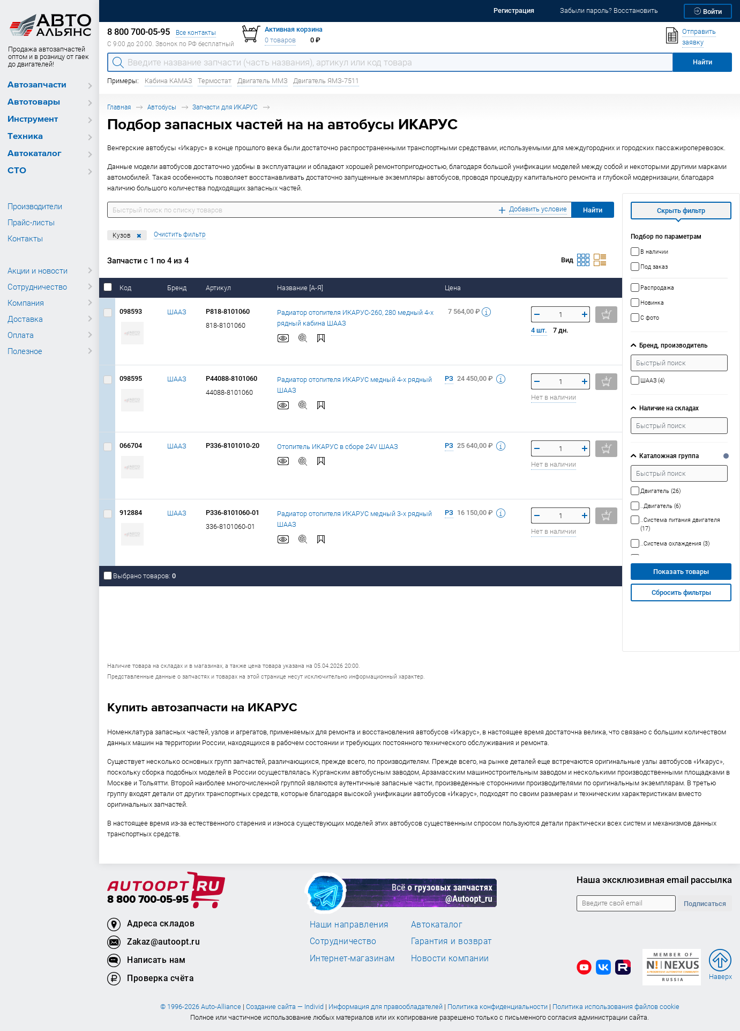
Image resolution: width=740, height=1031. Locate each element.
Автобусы (161, 107)
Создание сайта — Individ (285, 1006)
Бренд (177, 287)
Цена (453, 287)
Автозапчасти (37, 85)
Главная (119, 107)
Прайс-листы (31, 222)
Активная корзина (294, 29)
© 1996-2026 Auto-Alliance (200, 1006)
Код (126, 287)
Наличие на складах (669, 408)
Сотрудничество (37, 286)
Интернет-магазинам (352, 958)
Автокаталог (35, 153)
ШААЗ (176, 311)
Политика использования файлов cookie (615, 1006)
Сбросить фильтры (681, 592)
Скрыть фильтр (681, 210)
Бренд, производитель (673, 345)
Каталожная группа (669, 456)
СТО (17, 170)
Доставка (25, 318)
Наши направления (349, 924)
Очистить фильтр (180, 234)
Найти (592, 210)
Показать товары (681, 571)
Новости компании (450, 958)
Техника (25, 136)
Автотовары (34, 102)
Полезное (25, 350)
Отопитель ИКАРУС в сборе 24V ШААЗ (337, 446)
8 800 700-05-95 (148, 900)
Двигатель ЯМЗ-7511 (326, 80)
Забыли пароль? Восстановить (609, 10)
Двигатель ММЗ (262, 80)
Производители (35, 206)
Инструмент (33, 119)
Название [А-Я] (301, 287)
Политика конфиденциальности (497, 1006)
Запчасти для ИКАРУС (225, 107)
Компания (26, 302)
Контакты (25, 238)
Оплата (21, 334)
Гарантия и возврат (451, 941)
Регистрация (514, 10)
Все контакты (196, 32)
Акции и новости (38, 270)
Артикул (219, 287)
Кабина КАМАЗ (168, 80)
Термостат (214, 80)
